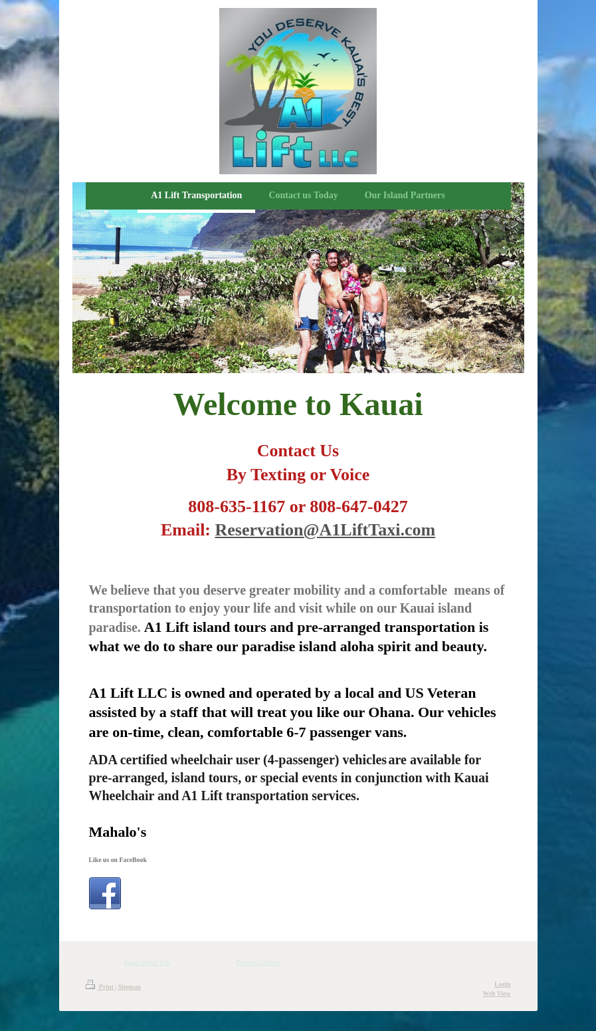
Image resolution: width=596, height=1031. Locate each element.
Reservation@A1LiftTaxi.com (325, 529)
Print (101, 986)
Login (502, 984)
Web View (496, 993)
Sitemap (129, 986)
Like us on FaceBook (118, 859)
